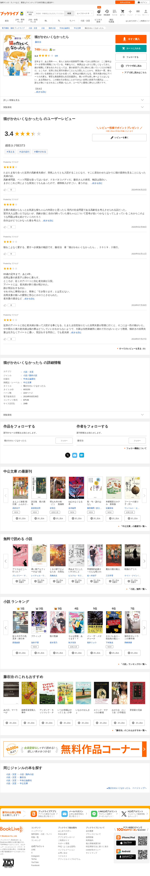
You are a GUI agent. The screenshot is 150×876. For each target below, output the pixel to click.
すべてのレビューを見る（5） (133, 348)
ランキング (36, 840)
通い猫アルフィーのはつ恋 (38, 570)
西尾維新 (16, 642)
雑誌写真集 (111, 21)
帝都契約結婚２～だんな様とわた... (94, 571)
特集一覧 (35, 837)
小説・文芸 (85, 21)
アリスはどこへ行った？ (19, 570)
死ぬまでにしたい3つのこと (75, 570)
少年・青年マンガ (20, 21)
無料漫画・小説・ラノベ (41, 834)
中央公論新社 (29, 379)
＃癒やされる (40, 152)
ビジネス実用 (98, 21)
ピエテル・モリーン (76, 575)
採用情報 (89, 837)
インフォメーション (66, 850)
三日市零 (109, 575)
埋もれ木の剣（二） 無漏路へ (57, 504)
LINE (33, 850)
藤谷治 (38, 42)
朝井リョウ (91, 642)
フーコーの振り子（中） (131, 502)
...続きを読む (40, 92)
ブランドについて (93, 834)
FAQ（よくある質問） (67, 846)
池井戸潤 (35, 642)
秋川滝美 (72, 642)
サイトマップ (91, 853)
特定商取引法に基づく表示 (97, 846)
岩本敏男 (72, 508)
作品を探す (62, 834)
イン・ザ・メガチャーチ (94, 637)
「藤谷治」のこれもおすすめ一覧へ (130, 730)
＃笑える (10, 152)
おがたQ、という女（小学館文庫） (119, 712)
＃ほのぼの (24, 152)
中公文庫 (27, 382)
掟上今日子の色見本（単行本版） (19, 638)
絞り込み (30, 13)
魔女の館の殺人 (113, 569)
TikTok (34, 859)
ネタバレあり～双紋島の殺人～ (113, 637)
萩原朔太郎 (35, 508)
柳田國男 (91, 508)
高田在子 (16, 508)
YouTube (35, 862)
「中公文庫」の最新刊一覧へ (133, 526)
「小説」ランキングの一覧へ (133, 664)
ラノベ (72, 21)
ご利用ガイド (144, 21)
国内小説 (33, 375)
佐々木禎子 (91, 575)
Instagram (35, 856)
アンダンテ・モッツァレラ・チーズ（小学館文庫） (47, 714)
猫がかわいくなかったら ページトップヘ (126, 788)
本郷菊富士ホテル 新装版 (113, 502)
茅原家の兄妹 (136, 710)
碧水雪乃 (53, 642)
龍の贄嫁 (54, 636)
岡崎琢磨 (128, 642)
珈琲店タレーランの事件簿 (131, 637)
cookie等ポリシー (93, 850)
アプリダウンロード (66, 837)
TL (59, 21)
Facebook (35, 865)
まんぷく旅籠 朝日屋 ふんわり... (20, 502)
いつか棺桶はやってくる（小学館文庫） (65, 712)
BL (46, 20)
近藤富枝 (109, 508)
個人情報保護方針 (93, 843)
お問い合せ (62, 853)
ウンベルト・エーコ (132, 508)
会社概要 (89, 831)
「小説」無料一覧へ (137, 589)
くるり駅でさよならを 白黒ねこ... (57, 571)
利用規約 (89, 840)
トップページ (36, 831)
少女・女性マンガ (33, 21)
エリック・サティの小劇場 (101, 711)
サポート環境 (63, 843)
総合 (7, 21)
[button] (20, 518)
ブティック (36, 636)
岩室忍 (52, 508)
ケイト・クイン (131, 575)
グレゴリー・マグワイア (22, 575)
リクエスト (62, 856)
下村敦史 (109, 642)
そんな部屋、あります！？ (75, 637)
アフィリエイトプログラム (69, 859)
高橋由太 (53, 575)
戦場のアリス (130, 569)
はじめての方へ (132, 21)
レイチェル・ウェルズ (40, 575)
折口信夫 (99, 508)
